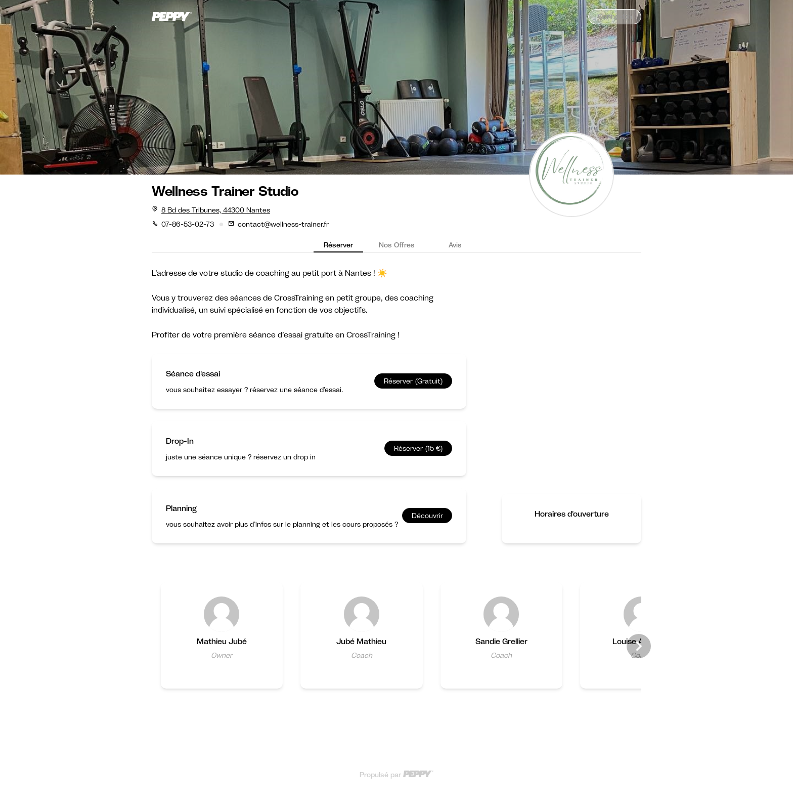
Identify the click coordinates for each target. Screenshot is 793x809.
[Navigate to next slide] (639, 646)
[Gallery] (396, 646)
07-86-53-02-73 (187, 224)
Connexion (615, 16)
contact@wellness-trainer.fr (283, 224)
